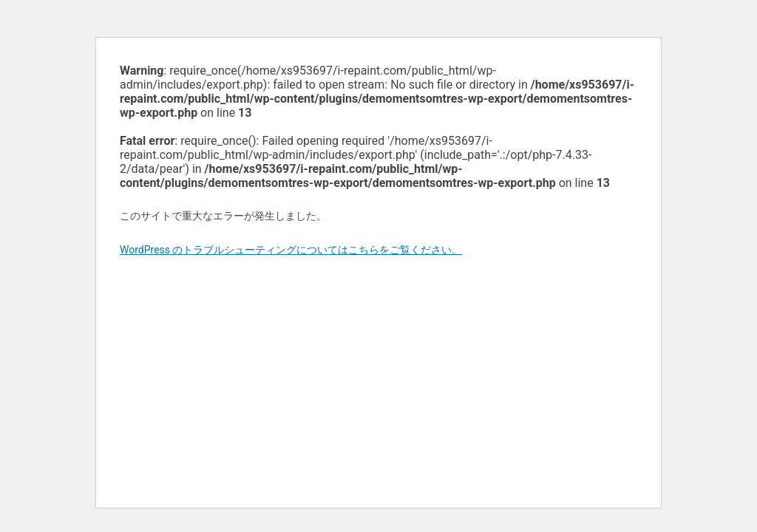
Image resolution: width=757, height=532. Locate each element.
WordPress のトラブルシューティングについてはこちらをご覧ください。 (291, 250)
